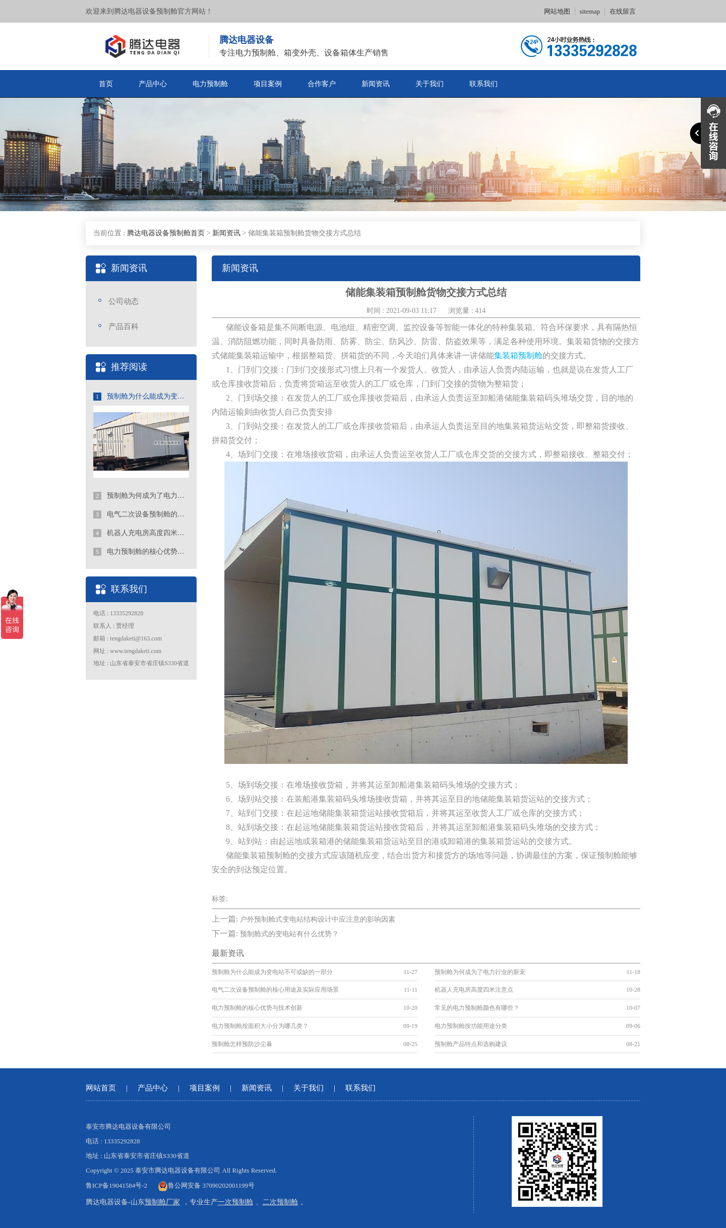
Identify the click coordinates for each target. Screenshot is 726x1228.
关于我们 (429, 84)
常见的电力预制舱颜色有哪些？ (477, 1007)
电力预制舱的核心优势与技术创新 (141, 552)
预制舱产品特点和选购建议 (471, 1044)
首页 (106, 84)
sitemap (590, 11)
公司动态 (123, 301)
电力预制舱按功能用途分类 (471, 1025)
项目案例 (268, 84)
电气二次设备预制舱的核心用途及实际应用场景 (141, 514)
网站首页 (101, 1088)
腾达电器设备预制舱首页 (166, 233)
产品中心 (153, 84)
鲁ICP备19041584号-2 (116, 1185)
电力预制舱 (210, 84)
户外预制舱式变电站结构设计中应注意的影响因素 (317, 919)
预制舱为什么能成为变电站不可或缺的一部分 (141, 397)
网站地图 (557, 11)
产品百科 (123, 326)
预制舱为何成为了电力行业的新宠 (141, 496)
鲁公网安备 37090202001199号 (206, 1185)
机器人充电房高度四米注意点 (141, 533)
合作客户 (322, 84)
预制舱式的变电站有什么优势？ (289, 934)
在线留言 (623, 11)
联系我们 (483, 84)
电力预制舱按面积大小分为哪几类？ (260, 1025)
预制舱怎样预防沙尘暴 (242, 1044)
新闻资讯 (375, 84)
